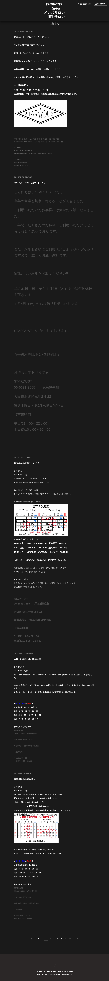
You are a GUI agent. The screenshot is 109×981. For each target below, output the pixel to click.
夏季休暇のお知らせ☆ (24, 779)
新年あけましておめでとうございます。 (33, 37)
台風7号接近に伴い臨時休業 (27, 659)
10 (70, 939)
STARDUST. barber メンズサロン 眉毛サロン (54, 10)
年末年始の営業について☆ (26, 463)
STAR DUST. (48, 974)
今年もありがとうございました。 (30, 183)
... (74, 939)
